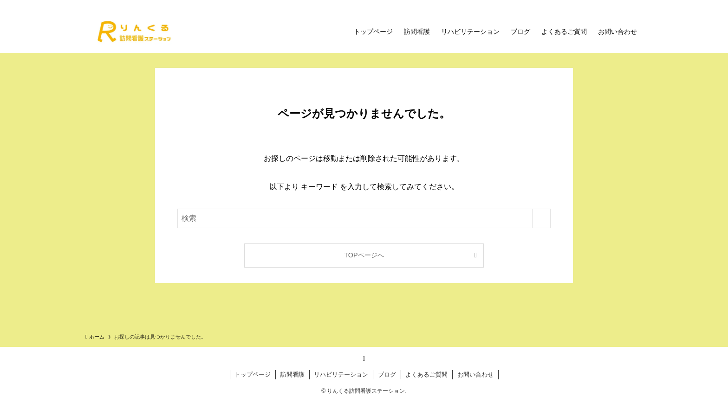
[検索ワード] (364, 218)
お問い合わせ (475, 374)
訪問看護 (292, 374)
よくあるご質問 (426, 374)
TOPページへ (364, 255)
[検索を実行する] (541, 218)
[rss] (364, 358)
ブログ (387, 374)
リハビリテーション (341, 374)
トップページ (252, 374)
